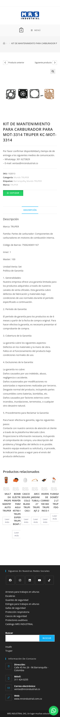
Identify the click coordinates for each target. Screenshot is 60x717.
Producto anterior (16, 62)
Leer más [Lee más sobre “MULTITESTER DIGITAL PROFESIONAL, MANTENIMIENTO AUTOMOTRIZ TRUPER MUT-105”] (7, 520)
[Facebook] (10, 573)
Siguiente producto (43, 62)
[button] (52, 71)
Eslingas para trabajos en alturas (22, 596)
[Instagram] (20, 573)
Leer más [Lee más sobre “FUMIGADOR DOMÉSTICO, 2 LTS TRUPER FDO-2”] (54, 517)
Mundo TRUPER (21, 177)
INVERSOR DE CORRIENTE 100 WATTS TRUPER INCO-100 (46, 502)
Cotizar (14, 193)
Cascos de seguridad (16, 608)
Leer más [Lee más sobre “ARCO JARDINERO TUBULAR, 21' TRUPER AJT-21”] (35, 520)
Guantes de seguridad (16, 592)
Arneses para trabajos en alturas (22, 584)
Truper (8, 643)
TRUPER (14, 184)
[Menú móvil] (35, 30)
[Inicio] (4, 43)
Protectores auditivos (16, 612)
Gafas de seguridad (15, 600)
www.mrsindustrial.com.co (28, 691)
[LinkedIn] (29, 573)
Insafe (8, 639)
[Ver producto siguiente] (54, 62)
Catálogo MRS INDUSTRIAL (19, 616)
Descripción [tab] (29, 210)
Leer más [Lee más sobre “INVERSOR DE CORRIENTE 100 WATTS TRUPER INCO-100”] (45, 520)
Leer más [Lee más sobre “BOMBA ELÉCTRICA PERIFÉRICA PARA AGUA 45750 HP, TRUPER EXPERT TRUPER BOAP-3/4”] (16, 534)
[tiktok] (49, 573)
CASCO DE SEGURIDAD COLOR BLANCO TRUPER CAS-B (27, 502)
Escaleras (10, 588)
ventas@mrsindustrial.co (27, 681)
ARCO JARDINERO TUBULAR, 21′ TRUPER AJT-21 (37, 502)
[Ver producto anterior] (5, 62)
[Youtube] (39, 573)
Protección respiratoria (17, 604)
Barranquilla (19, 181)
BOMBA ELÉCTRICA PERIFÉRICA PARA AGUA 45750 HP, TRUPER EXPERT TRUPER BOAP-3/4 (18, 509)
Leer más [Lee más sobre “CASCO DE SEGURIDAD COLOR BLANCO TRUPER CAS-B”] (26, 520)
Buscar (9, 625)
